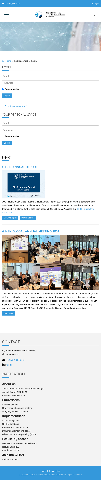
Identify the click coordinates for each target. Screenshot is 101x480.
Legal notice (54, 471)
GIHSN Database (10, 424)
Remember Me (11, 89)
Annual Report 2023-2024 (14, 392)
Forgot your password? (15, 106)
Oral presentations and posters (17, 408)
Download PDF (27, 218)
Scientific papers (10, 404)
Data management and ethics (16, 431)
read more (8, 313)
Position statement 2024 (13, 395)
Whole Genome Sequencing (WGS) (19, 434)
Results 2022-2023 (11, 450)
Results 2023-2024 (11, 447)
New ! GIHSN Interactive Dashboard (19, 443)
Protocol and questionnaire (15, 427)
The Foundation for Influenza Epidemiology (22, 388)
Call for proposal (10, 459)
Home (6, 61)
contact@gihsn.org (11, 4)
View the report (10, 218)
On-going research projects (15, 411)
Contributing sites (10, 420)
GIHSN (9, 365)
